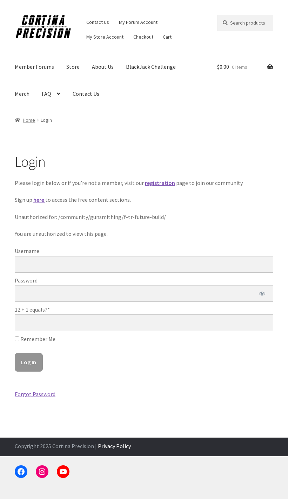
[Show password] (261, 293)
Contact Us (97, 22)
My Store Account (104, 37)
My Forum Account (138, 22)
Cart (167, 37)
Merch (22, 93)
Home (29, 120)
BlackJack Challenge (151, 66)
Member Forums (34, 66)
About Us (103, 66)
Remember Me (35, 338)
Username (27, 250)
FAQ (46, 93)
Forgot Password (35, 394)
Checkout (143, 37)
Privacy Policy (114, 446)
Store (73, 66)
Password (26, 280)
